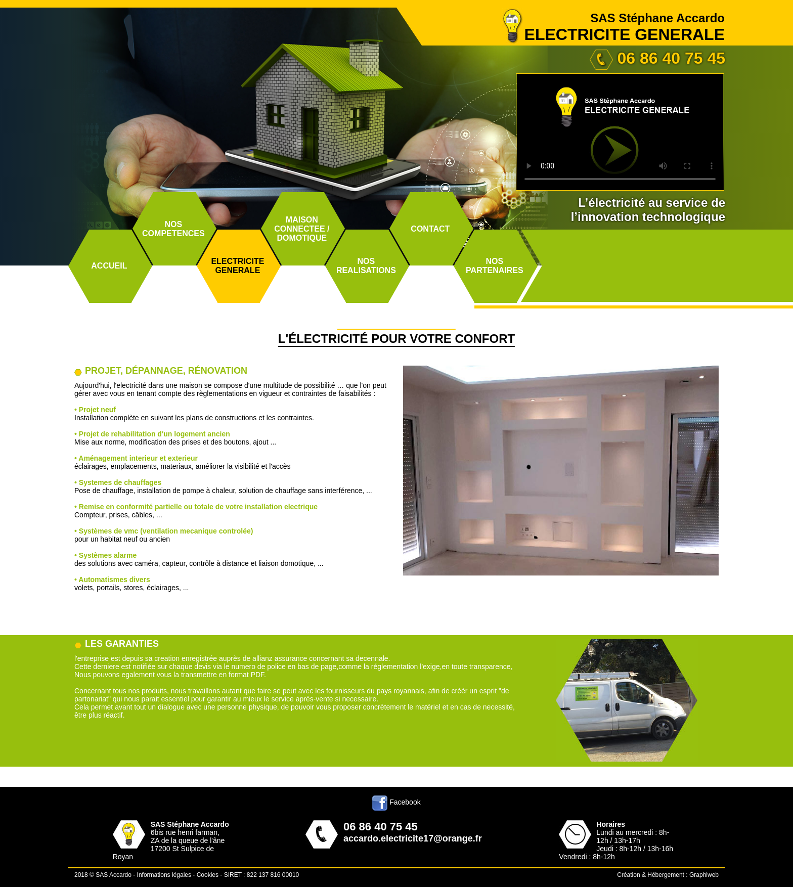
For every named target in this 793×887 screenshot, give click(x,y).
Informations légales (164, 874)
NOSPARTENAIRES (494, 266)
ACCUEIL (109, 265)
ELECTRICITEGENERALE (237, 266)
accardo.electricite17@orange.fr (412, 838)
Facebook (396, 802)
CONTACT (430, 229)
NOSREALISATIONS (366, 266)
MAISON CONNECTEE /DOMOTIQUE (301, 228)
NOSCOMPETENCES (173, 229)
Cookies (207, 874)
